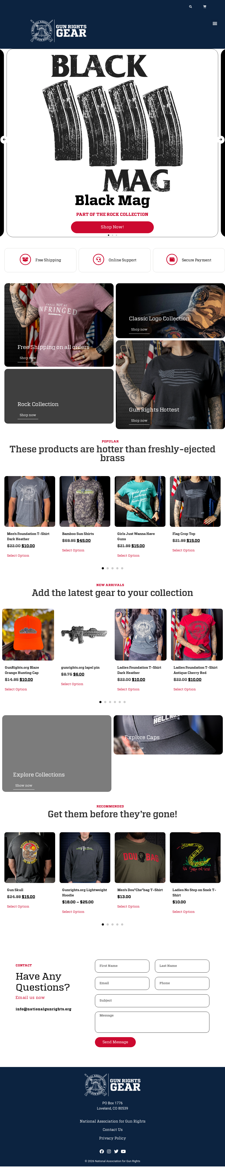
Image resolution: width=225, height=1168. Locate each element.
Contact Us (113, 1131)
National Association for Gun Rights (112, 1123)
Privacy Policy (112, 1139)
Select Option (18, 557)
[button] (190, 6)
